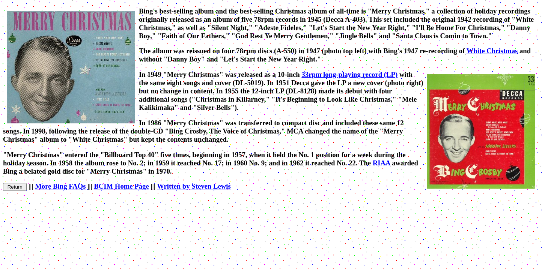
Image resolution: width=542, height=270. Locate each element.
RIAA (381, 163)
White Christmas (492, 51)
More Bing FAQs (60, 186)
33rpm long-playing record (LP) (349, 74)
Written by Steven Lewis (194, 186)
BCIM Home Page (121, 186)
